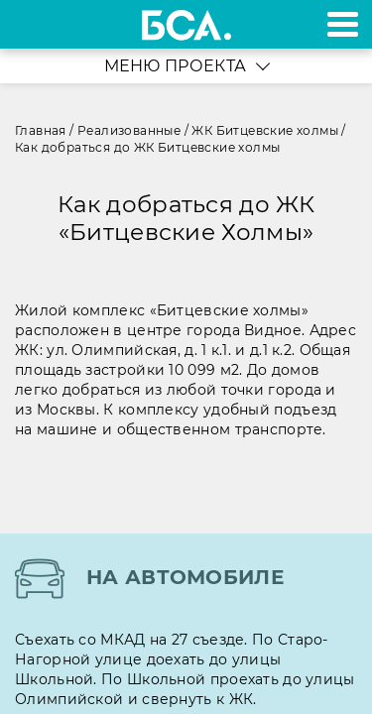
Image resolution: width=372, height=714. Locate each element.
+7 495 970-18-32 (38, 24)
